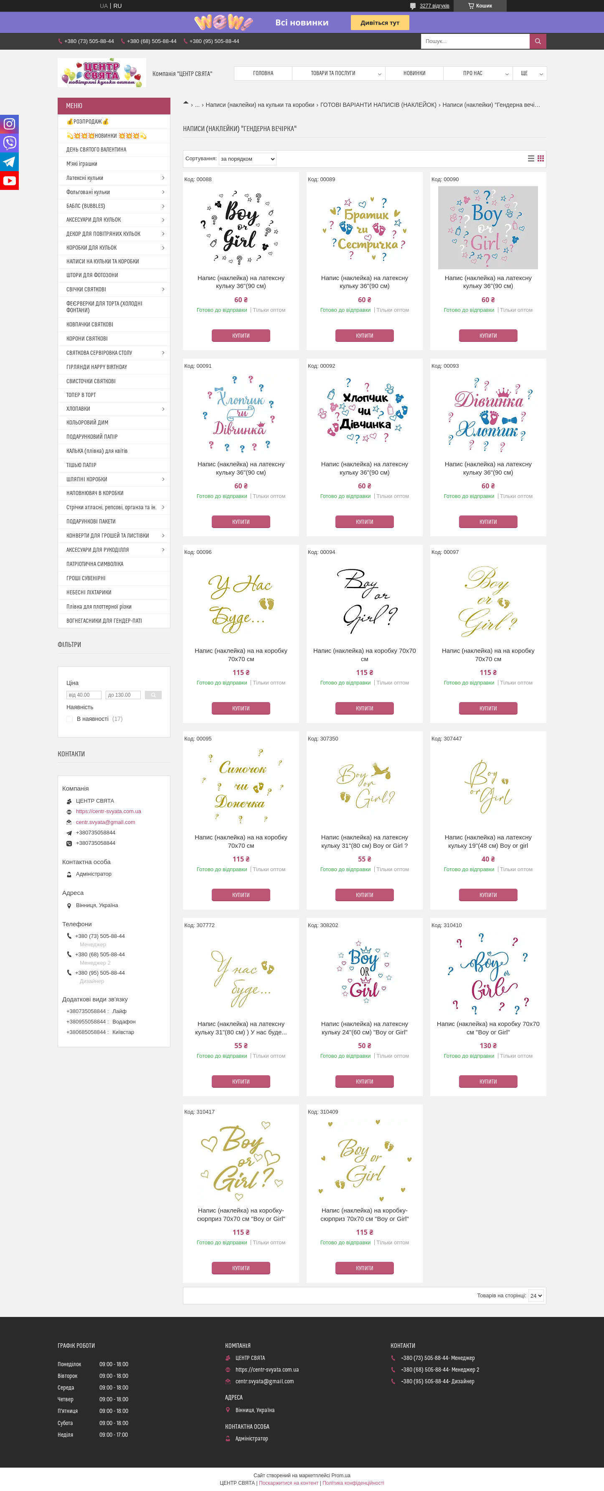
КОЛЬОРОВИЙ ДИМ (87, 423)
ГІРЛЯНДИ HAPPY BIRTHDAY (96, 367)
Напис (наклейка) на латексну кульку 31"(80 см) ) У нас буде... (241, 1028)
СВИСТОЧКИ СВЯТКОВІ (91, 381)
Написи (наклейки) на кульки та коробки (260, 104)
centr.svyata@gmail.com (105, 822)
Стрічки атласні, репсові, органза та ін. (111, 507)
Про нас (472, 73)
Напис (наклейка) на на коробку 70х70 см (241, 654)
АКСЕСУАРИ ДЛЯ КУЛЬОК (93, 220)
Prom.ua (341, 1475)
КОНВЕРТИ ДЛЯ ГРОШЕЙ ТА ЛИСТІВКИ (107, 536)
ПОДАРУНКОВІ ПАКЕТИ (91, 521)
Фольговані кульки (88, 192)
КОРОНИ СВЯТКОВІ (87, 339)
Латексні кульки (84, 178)
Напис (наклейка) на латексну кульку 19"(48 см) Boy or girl (488, 841)
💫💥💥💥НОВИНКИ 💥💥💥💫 (106, 136)
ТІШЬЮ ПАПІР (81, 465)
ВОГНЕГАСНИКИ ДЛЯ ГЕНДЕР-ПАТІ (104, 621)
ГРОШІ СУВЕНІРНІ (86, 578)
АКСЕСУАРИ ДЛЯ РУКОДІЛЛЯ (97, 550)
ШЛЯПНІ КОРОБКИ (86, 479)
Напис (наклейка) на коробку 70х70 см (364, 654)
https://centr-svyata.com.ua (108, 811)
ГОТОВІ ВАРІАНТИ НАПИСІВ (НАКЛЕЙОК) (378, 104)
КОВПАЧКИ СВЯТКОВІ (89, 324)
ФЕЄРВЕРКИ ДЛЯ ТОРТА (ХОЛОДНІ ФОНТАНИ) (104, 307)
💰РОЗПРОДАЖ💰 (87, 122)
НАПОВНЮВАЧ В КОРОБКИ (95, 493)
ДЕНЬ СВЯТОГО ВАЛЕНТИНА (96, 150)
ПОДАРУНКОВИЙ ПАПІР (92, 437)
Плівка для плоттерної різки (99, 607)
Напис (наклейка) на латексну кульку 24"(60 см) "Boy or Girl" (364, 1028)
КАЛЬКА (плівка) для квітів (97, 451)
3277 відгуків (434, 6)
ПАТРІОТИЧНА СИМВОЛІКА (94, 564)
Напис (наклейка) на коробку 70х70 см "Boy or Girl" (488, 1028)
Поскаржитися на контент (288, 1483)
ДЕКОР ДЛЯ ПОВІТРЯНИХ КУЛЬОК (103, 234)
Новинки (415, 73)
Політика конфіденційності (353, 1483)
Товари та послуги (333, 73)
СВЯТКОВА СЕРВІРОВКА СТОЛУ (99, 353)
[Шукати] (538, 41)
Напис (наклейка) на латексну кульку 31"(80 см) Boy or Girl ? (364, 841)
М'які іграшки (81, 164)
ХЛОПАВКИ (78, 409)
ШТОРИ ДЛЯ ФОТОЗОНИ (92, 275)
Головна (263, 73)
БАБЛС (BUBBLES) (85, 206)
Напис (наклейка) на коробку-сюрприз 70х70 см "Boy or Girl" (241, 1214)
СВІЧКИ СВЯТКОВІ (86, 289)
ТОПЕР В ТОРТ (81, 395)
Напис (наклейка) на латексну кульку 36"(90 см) (241, 282)
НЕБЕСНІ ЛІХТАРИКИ (89, 592)
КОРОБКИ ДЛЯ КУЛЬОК (91, 248)
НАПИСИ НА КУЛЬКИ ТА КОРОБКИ (102, 261)
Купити (241, 336)
